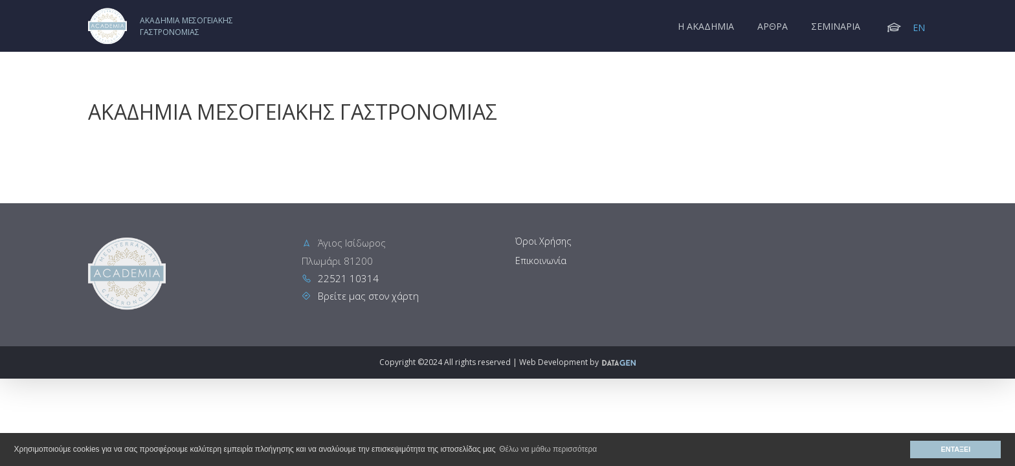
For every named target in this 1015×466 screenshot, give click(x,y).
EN (919, 27)
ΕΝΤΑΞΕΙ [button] (956, 449)
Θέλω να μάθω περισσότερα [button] (548, 449)
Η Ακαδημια (706, 26)
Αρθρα (772, 26)
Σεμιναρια (835, 26)
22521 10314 (348, 278)
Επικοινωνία (540, 260)
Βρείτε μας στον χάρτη (368, 295)
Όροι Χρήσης (543, 241)
